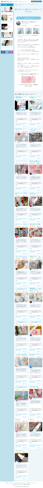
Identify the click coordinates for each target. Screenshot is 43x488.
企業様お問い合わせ (34, 1)
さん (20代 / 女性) (25, 23)
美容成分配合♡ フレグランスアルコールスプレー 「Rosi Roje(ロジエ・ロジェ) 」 (35, 289)
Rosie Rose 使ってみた (34, 386)
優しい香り (18, 419)
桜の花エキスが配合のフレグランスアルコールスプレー (35, 162)
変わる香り (25, 123)
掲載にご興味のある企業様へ (26, 484)
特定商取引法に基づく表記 (17, 484)
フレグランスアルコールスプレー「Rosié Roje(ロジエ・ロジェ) (21, 322)
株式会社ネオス (25, 126)
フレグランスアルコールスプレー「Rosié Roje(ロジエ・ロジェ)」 (21, 289)
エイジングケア (18, 284)
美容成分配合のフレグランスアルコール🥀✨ (21, 97)
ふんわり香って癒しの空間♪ (21, 354)
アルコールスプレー (19, 123)
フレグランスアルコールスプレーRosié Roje (35, 129)
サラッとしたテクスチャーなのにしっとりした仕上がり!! (21, 257)
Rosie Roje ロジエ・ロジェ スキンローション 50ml (35, 257)
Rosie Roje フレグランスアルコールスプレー (35, 194)
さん (22, 110)
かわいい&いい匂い (19, 450)
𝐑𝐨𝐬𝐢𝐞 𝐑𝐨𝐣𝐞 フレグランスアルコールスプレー (35, 97)
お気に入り (32, 419)
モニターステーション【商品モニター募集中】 (6, 1)
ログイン (40, 1)
